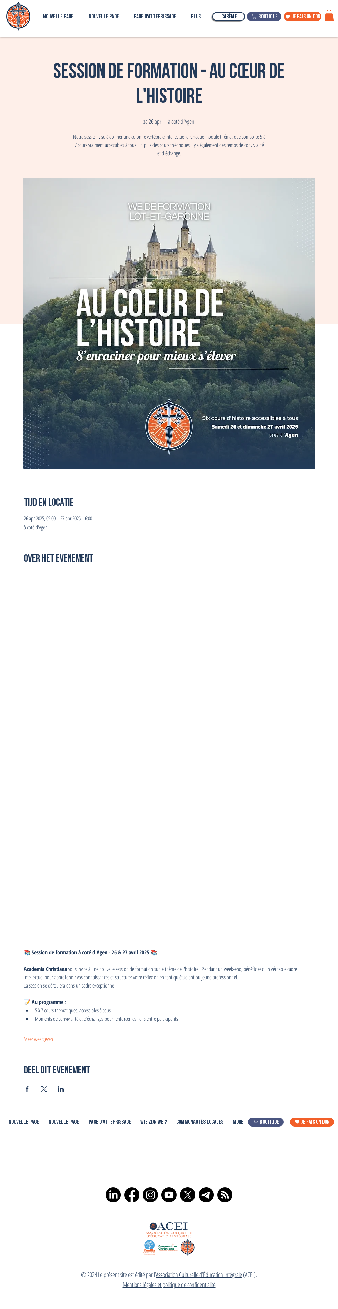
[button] (329, 15)
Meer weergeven (38, 1039)
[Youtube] (169, 1194)
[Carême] (228, 16)
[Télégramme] (206, 1194)
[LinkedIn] (113, 1194)
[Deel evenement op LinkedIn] (61, 1089)
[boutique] (264, 16)
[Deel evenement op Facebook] (27, 1089)
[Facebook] (131, 1194)
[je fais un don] (302, 16)
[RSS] (224, 1194)
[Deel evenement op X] (44, 1089)
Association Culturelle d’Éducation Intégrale (199, 1274)
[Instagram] (150, 1194)
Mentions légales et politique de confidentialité (169, 1284)
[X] (187, 1194)
